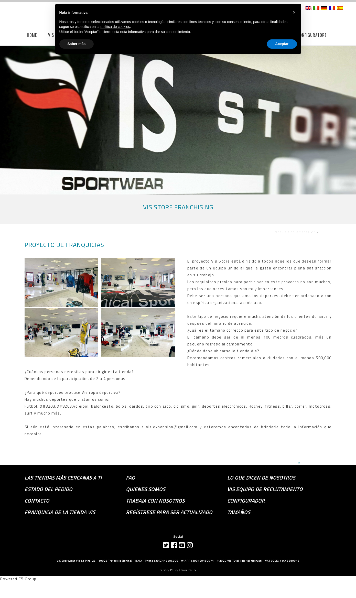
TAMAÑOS (238, 512)
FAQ (130, 477)
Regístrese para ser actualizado (169, 512)
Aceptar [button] (281, 44)
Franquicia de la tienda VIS (60, 512)
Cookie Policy (188, 570)
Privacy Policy (168, 570)
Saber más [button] (77, 44)
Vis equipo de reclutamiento (265, 489)
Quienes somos (145, 489)
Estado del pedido (48, 489)
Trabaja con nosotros (155, 500)
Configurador (246, 500)
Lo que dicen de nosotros (261, 477)
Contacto (37, 500)
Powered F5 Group (18, 579)
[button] (294, 12)
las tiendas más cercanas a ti (63, 477)
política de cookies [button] (115, 27)
